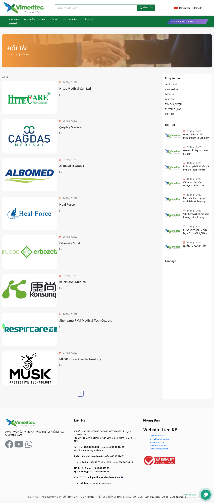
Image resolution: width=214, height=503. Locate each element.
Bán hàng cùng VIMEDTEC (185, 21)
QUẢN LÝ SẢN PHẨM (194, 246)
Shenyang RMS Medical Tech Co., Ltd (85, 320)
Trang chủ (12, 54)
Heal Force (67, 204)
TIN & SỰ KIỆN (70, 19)
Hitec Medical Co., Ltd (75, 89)
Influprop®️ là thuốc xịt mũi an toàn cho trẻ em (196, 169)
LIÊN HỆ (13, 23)
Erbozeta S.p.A (69, 243)
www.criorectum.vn (159, 448)
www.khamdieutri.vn (159, 439)
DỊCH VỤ (42, 19)
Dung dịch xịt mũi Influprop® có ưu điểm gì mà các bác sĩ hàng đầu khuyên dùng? (196, 139)
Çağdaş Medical (70, 127)
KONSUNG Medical (73, 282)
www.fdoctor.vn (157, 442)
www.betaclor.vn (158, 445)
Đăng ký (198, 7)
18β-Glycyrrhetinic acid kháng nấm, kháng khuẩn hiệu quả (196, 217)
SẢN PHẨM (29, 19)
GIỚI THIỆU (14, 19)
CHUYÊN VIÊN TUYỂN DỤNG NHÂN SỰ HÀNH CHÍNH (196, 233)
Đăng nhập (185, 7)
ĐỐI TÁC (54, 19)
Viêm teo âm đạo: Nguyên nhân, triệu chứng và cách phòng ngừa (195, 187)
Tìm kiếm (146, 7)
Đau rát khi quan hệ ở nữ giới (195, 152)
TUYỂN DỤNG (87, 19)
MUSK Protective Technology (80, 359)
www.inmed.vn (157, 435)
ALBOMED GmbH (71, 166)
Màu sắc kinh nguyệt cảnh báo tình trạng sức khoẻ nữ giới (195, 201)
